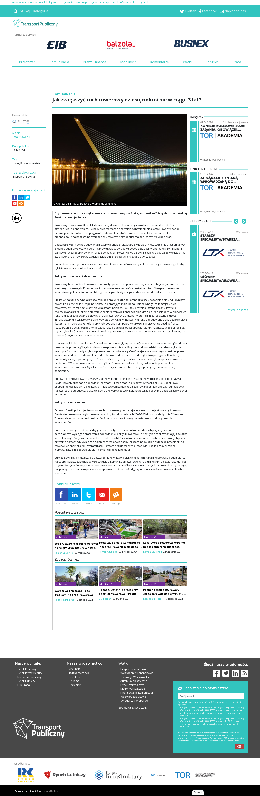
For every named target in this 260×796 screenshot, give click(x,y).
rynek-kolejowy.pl (49, 2)
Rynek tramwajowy (132, 685)
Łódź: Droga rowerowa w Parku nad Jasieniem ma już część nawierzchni (164, 547)
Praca (237, 62)
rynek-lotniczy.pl (100, 2)
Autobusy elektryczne (133, 681)
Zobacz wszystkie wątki (132, 707)
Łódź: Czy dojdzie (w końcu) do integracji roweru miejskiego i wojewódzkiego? (119, 547)
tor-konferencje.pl (123, 2)
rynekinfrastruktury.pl (75, 2)
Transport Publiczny (29, 677)
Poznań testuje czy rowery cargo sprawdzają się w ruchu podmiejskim (163, 594)
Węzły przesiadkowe (133, 696)
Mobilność (128, 62)
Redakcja (74, 677)
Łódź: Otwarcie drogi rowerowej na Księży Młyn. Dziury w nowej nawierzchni (76, 548)
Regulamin (75, 685)
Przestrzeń (27, 62)
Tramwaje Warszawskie (135, 677)
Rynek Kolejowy (26, 669)
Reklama (74, 681)
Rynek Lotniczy (26, 681)
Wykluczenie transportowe (136, 673)
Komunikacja (59, 62)
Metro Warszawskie (132, 688)
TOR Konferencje (79, 673)
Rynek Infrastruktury (29, 673)
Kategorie (40, 11)
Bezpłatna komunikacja (134, 669)
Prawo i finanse (94, 62)
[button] (236, 227)
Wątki (187, 62)
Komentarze (159, 62)
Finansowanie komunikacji (136, 693)
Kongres (212, 62)
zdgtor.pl (142, 2)
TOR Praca (23, 685)
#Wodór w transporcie (134, 700)
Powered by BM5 (50, 791)
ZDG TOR (74, 669)
